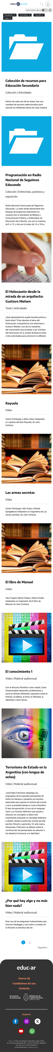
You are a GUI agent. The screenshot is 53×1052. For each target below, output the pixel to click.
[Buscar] (41, 4)
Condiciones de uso (24, 983)
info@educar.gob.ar (33, 1047)
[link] (48, 4)
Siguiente (43, 947)
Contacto (24, 988)
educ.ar (12, 1041)
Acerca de (24, 978)
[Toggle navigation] (2, 1)
